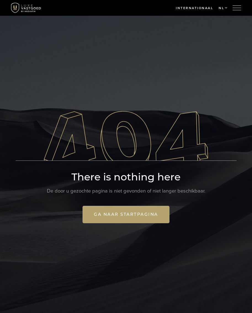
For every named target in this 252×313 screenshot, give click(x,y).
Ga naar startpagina (126, 214)
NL (223, 8)
